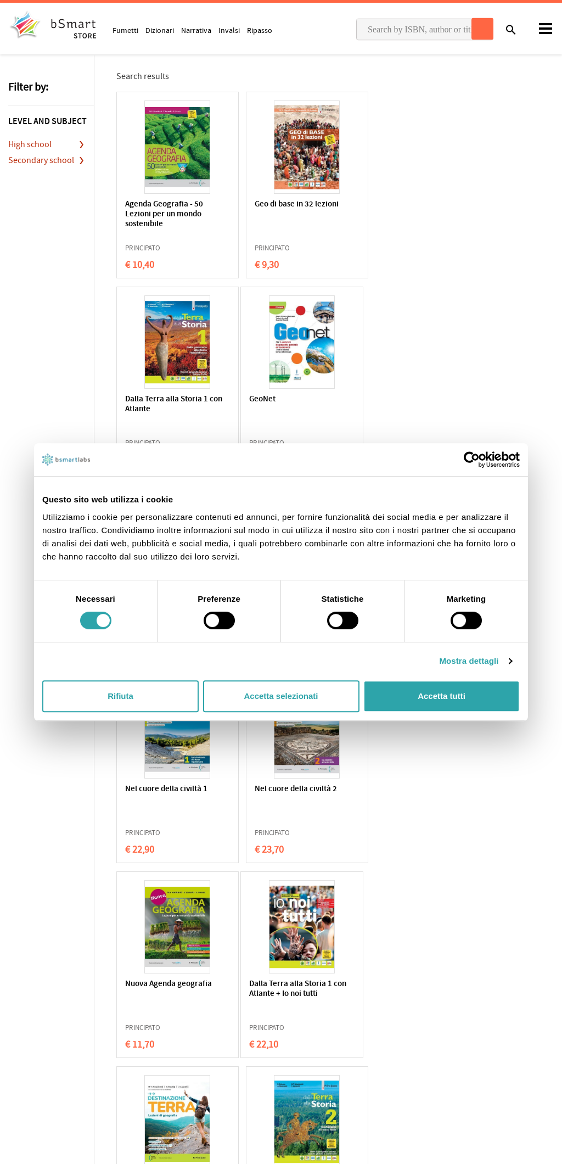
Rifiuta (120, 696)
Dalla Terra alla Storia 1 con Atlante (395, 209)
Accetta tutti (441, 696)
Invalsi (229, 30)
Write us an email (458, 1013)
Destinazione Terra (273, 789)
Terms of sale (100, 1018)
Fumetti (125, 30)
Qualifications (146, 1018)
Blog (296, 1070)
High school (30, 144)
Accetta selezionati (281, 696)
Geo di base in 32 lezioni (282, 204)
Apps (297, 1001)
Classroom (306, 1018)
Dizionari (159, 30)
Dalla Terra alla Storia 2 (395, 789)
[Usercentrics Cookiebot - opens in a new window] (472, 459)
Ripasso (259, 30)
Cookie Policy (55, 1018)
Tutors (300, 1035)
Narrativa (196, 30)
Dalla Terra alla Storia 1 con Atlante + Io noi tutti (166, 794)
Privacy (20, 1018)
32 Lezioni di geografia (394, 399)
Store (298, 1052)
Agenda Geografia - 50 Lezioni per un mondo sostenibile (164, 214)
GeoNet (138, 399)
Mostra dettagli (468, 660)
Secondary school (41, 160)
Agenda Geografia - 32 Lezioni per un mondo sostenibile (279, 409)
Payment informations (466, 1036)
